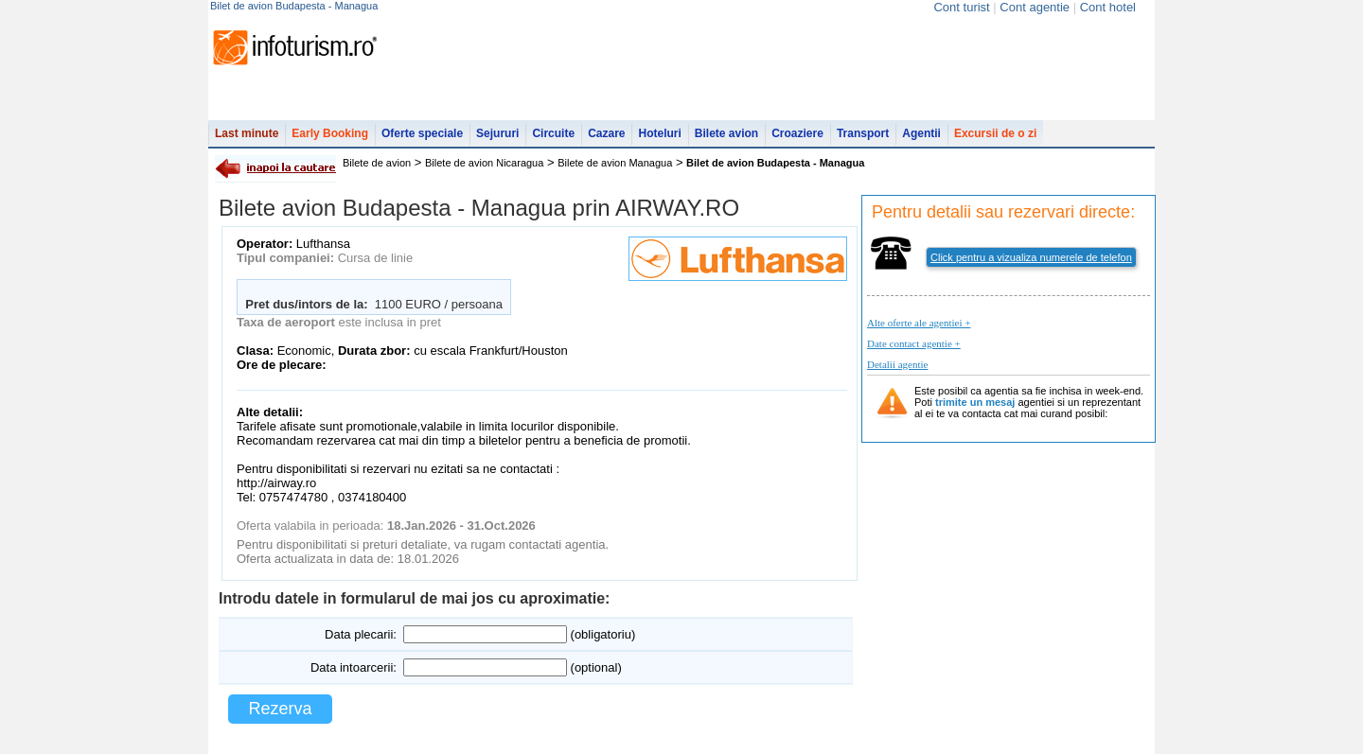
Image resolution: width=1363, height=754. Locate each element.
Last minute (246, 133)
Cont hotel (1108, 7)
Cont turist (961, 7)
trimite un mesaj (975, 402)
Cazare (606, 133)
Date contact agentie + (914, 343)
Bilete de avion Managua (615, 162)
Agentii (921, 133)
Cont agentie (1035, 7)
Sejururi (497, 133)
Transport (863, 133)
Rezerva (279, 708)
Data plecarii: (361, 634)
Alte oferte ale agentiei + (918, 322)
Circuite (553, 133)
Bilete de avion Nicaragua (484, 162)
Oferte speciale (422, 133)
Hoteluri (659, 133)
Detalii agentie (897, 364)
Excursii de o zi (995, 133)
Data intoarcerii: (353, 667)
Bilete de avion (377, 162)
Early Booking (330, 133)
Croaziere (797, 133)
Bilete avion (726, 133)
